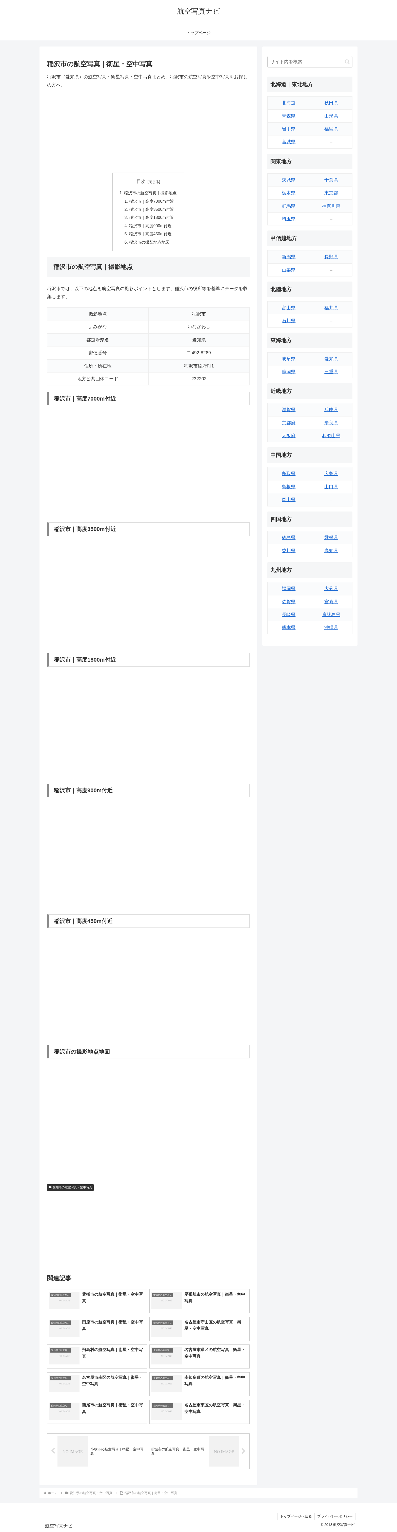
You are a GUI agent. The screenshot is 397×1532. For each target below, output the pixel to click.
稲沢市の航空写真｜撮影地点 (150, 193)
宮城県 (288, 141)
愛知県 (331, 358)
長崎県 (288, 614)
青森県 (288, 116)
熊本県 (288, 627)
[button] (347, 62)
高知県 (331, 550)
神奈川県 (331, 205)
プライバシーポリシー (335, 1516)
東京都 (331, 192)
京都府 (288, 422)
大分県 (331, 588)
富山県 (288, 307)
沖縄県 (331, 627)
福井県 (331, 307)
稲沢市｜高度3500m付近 (151, 209)
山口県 (331, 486)
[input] (309, 61)
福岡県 (288, 588)
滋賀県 (288, 409)
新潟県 (288, 256)
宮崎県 (331, 601)
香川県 (288, 550)
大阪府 (288, 435)
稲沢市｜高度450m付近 (150, 233)
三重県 (331, 371)
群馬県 (288, 205)
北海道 (288, 102)
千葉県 (331, 179)
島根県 (288, 486)
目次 (141, 181)
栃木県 (288, 192)
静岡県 (288, 371)
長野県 (331, 256)
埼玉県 (288, 218)
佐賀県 (288, 601)
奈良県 (331, 422)
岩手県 (288, 128)
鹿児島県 (331, 614)
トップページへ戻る (296, 1516)
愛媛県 (331, 537)
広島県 (331, 473)
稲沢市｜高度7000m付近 (151, 201)
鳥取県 (288, 473)
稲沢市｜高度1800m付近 (151, 217)
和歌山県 (331, 435)
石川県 (288, 320)
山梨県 (288, 269)
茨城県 (288, 179)
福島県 (331, 128)
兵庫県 (331, 409)
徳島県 (288, 537)
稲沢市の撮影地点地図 (149, 242)
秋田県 (331, 102)
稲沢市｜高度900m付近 (150, 225)
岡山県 (288, 499)
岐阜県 (288, 358)
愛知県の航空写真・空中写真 (70, 1187)
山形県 (331, 116)
